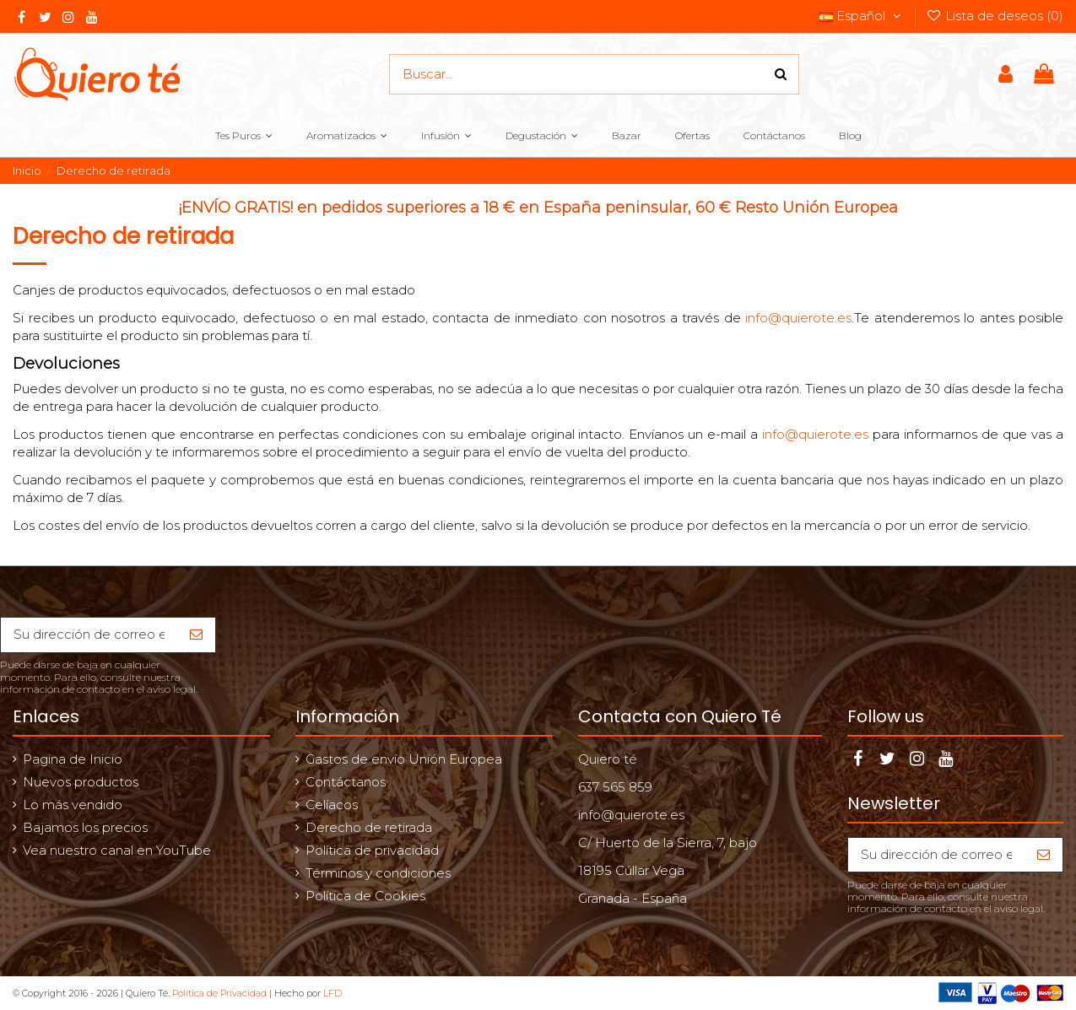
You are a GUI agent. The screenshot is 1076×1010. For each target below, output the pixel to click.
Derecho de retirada (368, 827)
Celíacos (331, 805)
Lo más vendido (72, 805)
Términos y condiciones (378, 873)
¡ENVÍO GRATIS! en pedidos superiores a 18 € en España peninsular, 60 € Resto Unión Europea (538, 207)
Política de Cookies (365, 896)
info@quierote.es (798, 318)
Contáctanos (345, 782)
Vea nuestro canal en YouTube (117, 850)
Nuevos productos (80, 782)
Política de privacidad (372, 850)
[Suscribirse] (196, 635)
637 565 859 (615, 787)
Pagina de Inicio (72, 759)
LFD (332, 993)
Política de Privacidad (219, 993)
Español (862, 16)
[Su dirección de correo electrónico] (89, 635)
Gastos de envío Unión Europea (403, 759)
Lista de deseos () (994, 16)
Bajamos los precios (85, 827)
